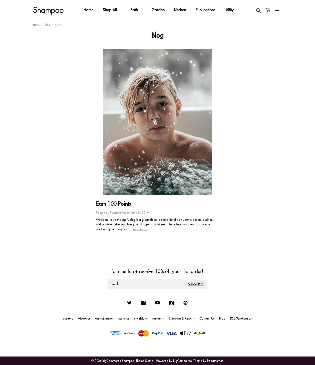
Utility (229, 9)
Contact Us (207, 318)
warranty (158, 318)
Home (88, 9)
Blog (222, 318)
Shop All (112, 9)
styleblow (140, 318)
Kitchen (180, 9)
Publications (205, 9)
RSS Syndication (241, 318)
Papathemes (215, 361)
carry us (123, 318)
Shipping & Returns (182, 318)
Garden (158, 9)
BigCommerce (182, 361)
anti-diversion (104, 318)
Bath (136, 9)
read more (140, 229)
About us (84, 318)
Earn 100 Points (113, 204)
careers (68, 318)
